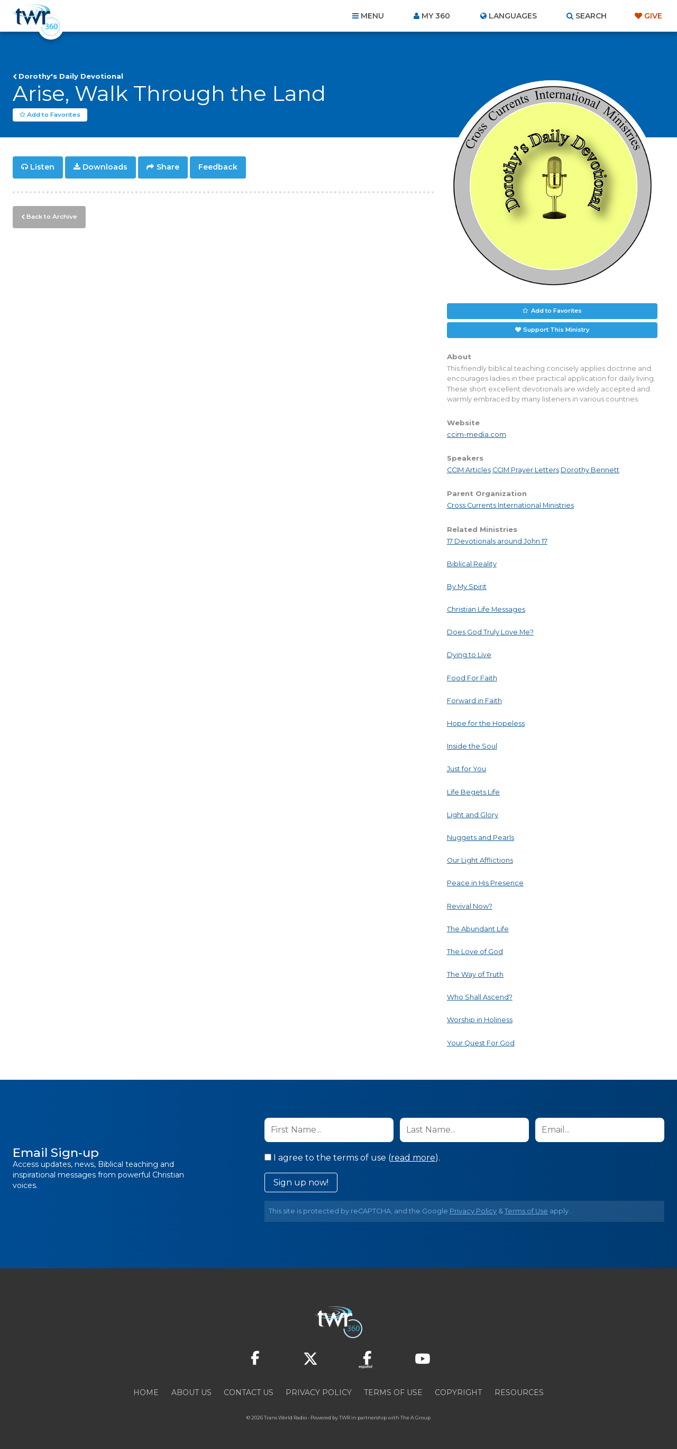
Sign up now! (300, 1182)
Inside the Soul (472, 746)
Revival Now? (469, 906)
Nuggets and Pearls (480, 838)
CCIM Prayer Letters (525, 470)
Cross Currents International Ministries (510, 505)
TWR (344, 1417)
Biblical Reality (472, 563)
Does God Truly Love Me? (490, 632)
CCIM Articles (469, 470)
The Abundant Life (478, 928)
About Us (191, 1392)
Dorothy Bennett (590, 470)
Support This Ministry (556, 329)
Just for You (466, 769)
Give (653, 16)
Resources (519, 1392)
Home (146, 1392)
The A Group (415, 1417)
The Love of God (475, 952)
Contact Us (248, 1392)
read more (413, 1157)
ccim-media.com (476, 434)
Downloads (105, 167)
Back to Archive (50, 215)
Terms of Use (526, 1210)
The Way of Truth (475, 974)
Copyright (458, 1392)
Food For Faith (472, 677)
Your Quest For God (481, 1042)
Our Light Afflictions (480, 860)
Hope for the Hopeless (486, 723)
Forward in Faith (474, 700)
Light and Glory (472, 814)
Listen (42, 167)
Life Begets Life (473, 792)
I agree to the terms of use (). (352, 1157)
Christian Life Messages (486, 609)
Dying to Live (469, 655)
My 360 (436, 16)
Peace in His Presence (485, 883)
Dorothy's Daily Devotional (71, 76)
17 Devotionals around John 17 (497, 541)
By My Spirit (467, 587)
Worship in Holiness (480, 1020)
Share (168, 167)
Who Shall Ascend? (480, 997)
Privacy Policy (473, 1210)
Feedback (217, 167)
